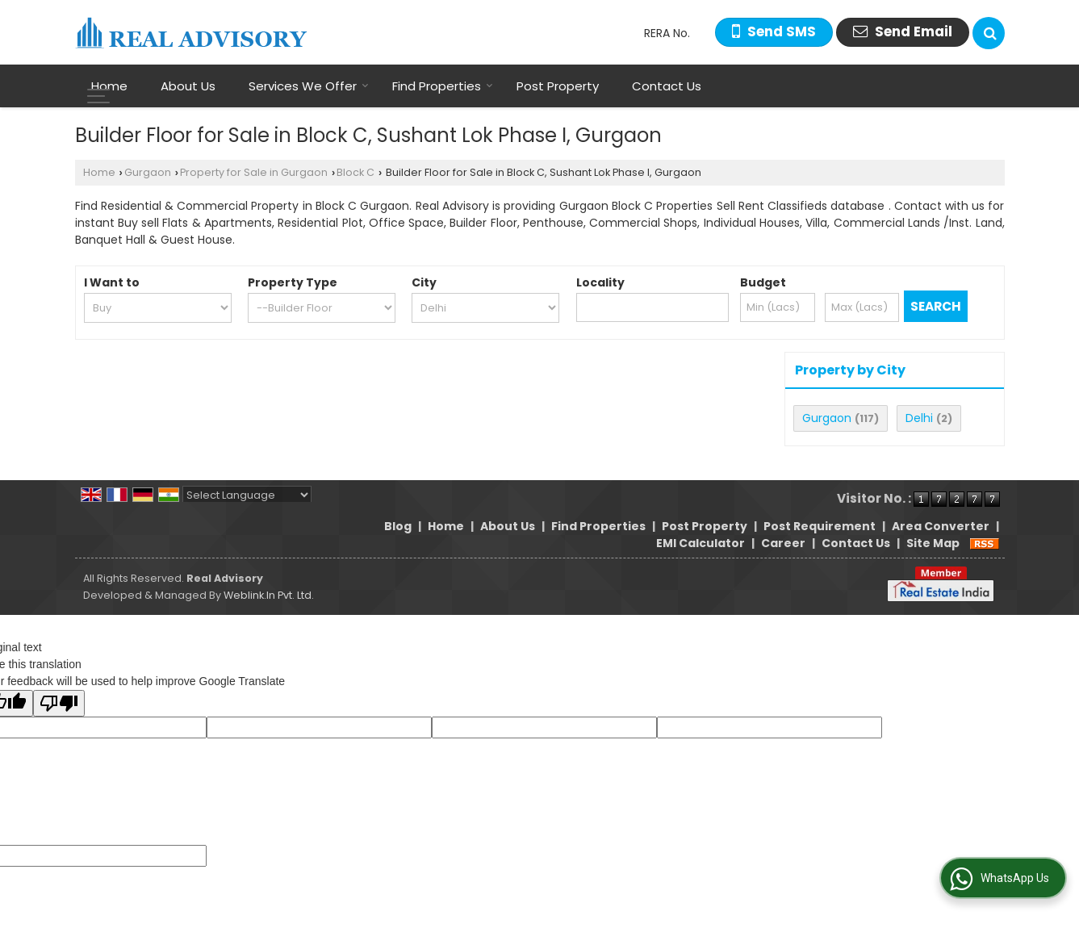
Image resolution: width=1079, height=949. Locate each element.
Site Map (933, 543)
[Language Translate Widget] (247, 495)
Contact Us (666, 85)
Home (109, 85)
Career (783, 543)
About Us (188, 85)
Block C (355, 172)
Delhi (919, 418)
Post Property (557, 85)
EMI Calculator (700, 543)
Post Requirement (819, 526)
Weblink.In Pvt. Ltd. (269, 595)
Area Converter (940, 526)
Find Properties (442, 85)
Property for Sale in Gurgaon (254, 172)
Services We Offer (309, 85)
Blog (398, 526)
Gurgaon (147, 172)
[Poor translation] (59, 703)
